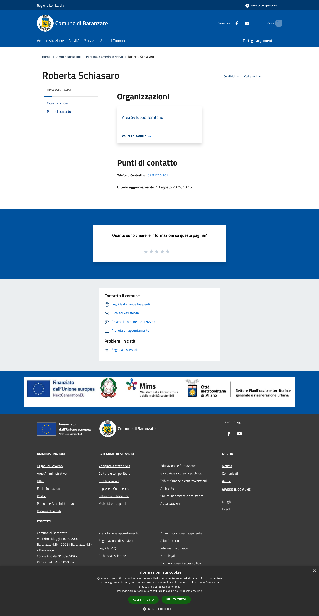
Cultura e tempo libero (114, 473)
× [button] (314, 570)
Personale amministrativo (104, 56)
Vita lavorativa (109, 480)
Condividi (232, 76)
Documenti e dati (49, 511)
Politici (41, 495)
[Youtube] (240, 23)
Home (46, 56)
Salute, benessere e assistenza (182, 495)
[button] (159, 609)
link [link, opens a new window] (199, 591)
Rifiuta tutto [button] (176, 599)
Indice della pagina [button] (59, 90)
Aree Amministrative (52, 473)
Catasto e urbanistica (114, 495)
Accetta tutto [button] (143, 599)
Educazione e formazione (178, 465)
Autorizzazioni (170, 503)
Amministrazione (68, 56)
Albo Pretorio (169, 540)
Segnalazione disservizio (116, 540)
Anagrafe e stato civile (114, 465)
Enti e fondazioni (49, 488)
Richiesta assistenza (113, 555)
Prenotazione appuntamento (119, 533)
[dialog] (159, 591)
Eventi (226, 509)
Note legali (168, 555)
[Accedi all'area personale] (261, 5)
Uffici (40, 480)
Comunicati (230, 473)
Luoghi (227, 501)
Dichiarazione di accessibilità (180, 563)
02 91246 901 (158, 175)
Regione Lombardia (50, 5)
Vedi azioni (253, 76)
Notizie (227, 465)
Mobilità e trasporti (112, 503)
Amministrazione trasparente (181, 533)
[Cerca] (277, 23)
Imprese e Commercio (114, 488)
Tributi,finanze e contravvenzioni (183, 480)
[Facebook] (229, 23)
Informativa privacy (174, 548)
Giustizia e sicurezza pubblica (181, 473)
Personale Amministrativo (55, 503)
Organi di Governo (50, 465)
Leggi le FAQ (107, 548)
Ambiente (167, 488)
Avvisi (226, 480)
